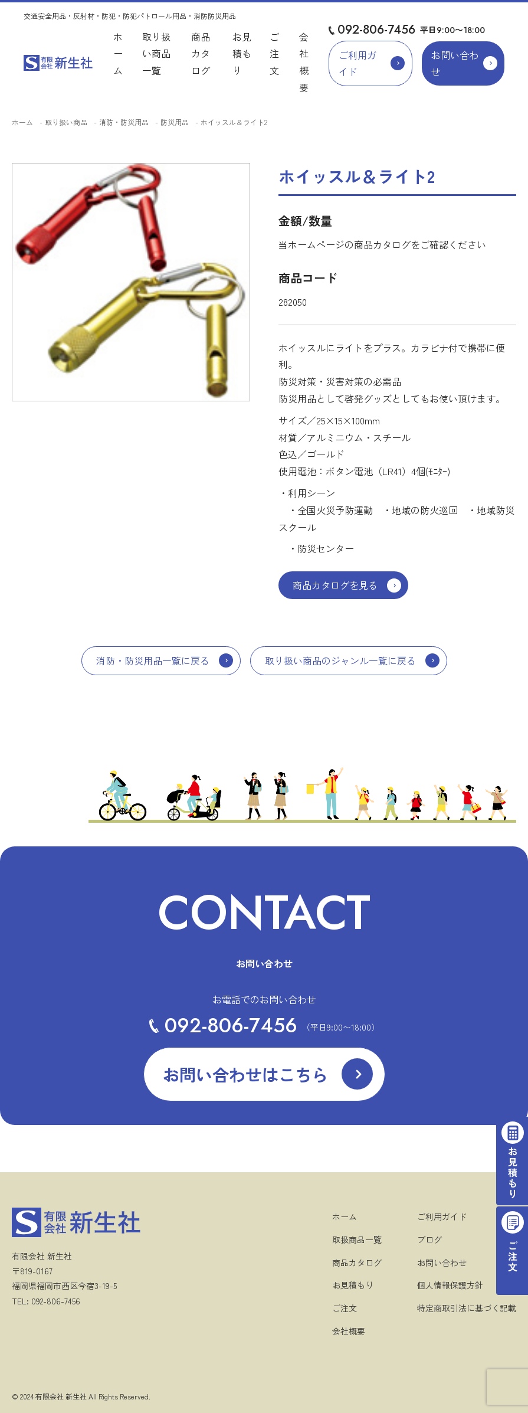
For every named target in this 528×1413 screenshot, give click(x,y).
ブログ (429, 1239)
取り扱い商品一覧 (156, 54)
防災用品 (174, 122)
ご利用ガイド (357, 63)
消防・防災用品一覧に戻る (152, 660)
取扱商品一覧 (357, 1239)
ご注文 (274, 54)
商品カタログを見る (335, 585)
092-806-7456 (376, 29)
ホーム (118, 54)
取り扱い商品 (66, 122)
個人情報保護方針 (450, 1285)
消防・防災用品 (124, 122)
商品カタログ (200, 54)
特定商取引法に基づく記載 (466, 1308)
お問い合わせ (454, 63)
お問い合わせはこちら (245, 1074)
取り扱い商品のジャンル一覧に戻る (340, 660)
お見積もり (241, 54)
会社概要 (348, 1331)
